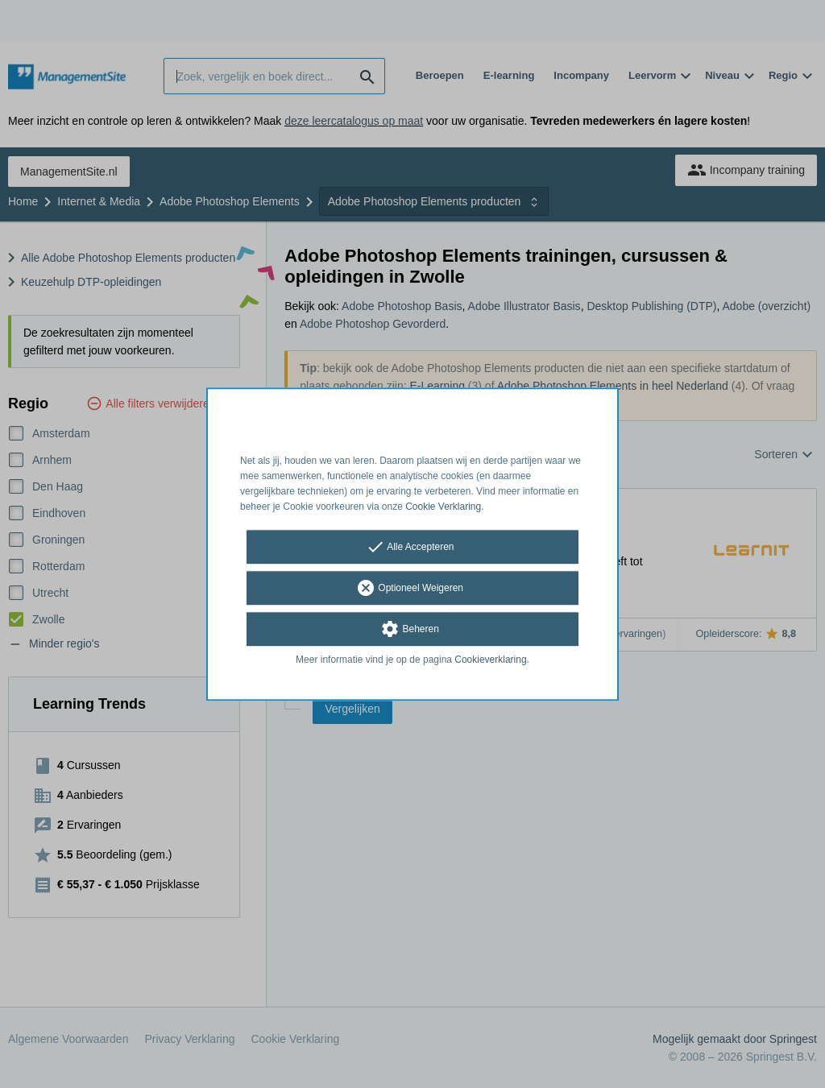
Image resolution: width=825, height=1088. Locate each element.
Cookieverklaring (490, 660)
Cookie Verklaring (443, 506)
